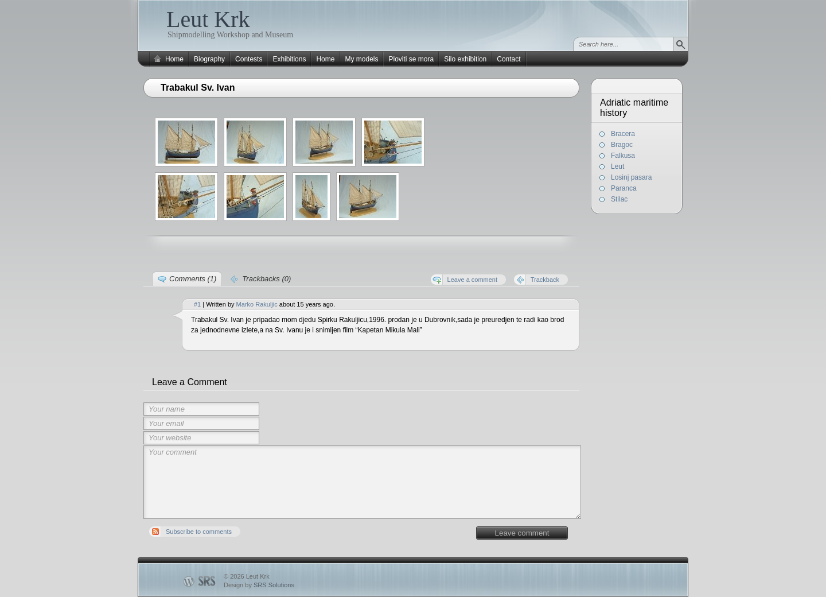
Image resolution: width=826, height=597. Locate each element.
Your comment (362, 482)
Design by (259, 585)
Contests (248, 59)
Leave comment (522, 533)
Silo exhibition (465, 59)
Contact (508, 59)
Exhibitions (289, 59)
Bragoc (622, 145)
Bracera (623, 134)
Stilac (619, 199)
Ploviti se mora (411, 59)
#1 (197, 304)
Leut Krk (208, 19)
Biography (209, 59)
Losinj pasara (631, 177)
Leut (617, 166)
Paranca (624, 188)
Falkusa (623, 156)
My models (361, 59)
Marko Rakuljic (257, 304)
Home (174, 59)
